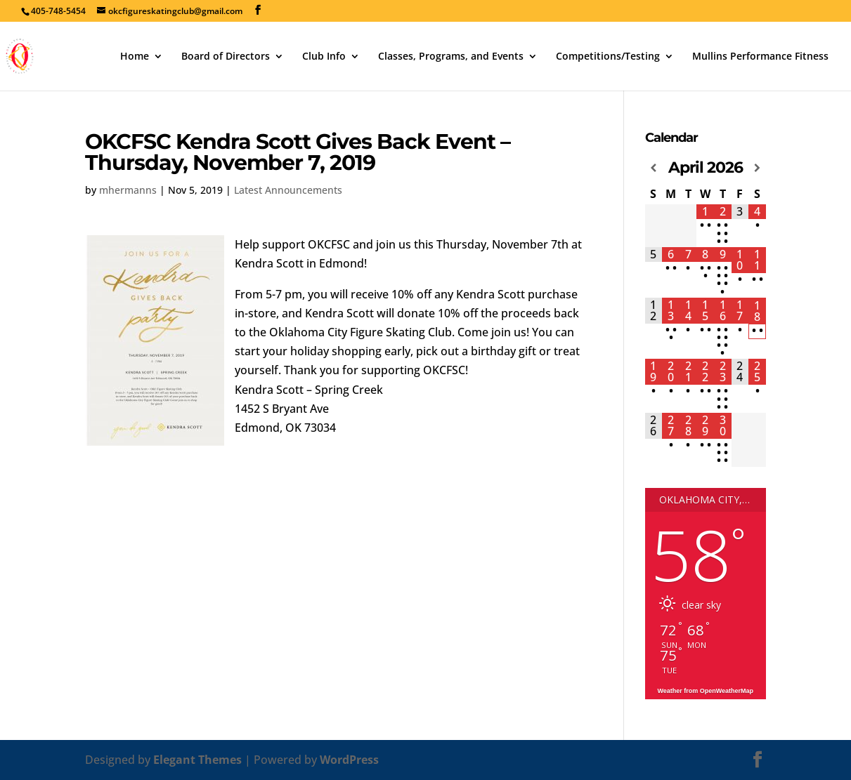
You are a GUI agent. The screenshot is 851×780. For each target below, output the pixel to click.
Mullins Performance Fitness (760, 56)
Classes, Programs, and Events (451, 56)
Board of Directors (225, 56)
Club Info (324, 56)
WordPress (349, 759)
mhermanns (128, 190)
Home (134, 56)
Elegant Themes (197, 759)
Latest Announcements (288, 190)
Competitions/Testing (608, 56)
